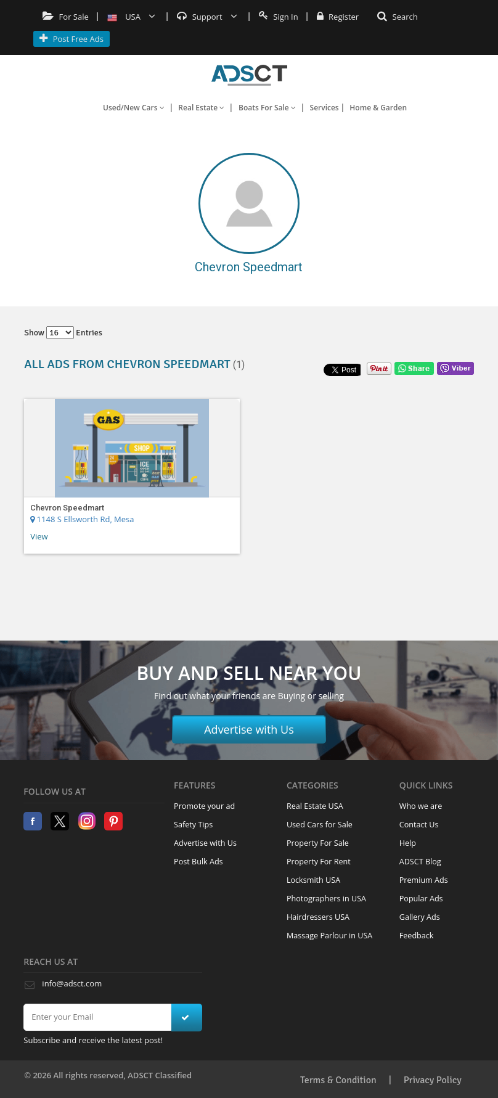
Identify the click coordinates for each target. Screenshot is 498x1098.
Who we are (421, 806)
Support (207, 16)
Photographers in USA (326, 898)
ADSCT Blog (420, 861)
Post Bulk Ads (198, 861)
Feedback (416, 935)
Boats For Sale (267, 107)
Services (324, 107)
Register (338, 16)
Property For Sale (318, 843)
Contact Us (419, 824)
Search (397, 16)
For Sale (66, 16)
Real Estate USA (315, 806)
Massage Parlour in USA (329, 935)
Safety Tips (193, 824)
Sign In (278, 16)
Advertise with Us (249, 729)
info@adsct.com (72, 983)
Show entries (63, 332)
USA (131, 16)
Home (249, 75)
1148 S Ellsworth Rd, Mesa (82, 519)
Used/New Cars (134, 107)
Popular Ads (421, 898)
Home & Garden (378, 107)
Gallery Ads (419, 917)
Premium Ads (423, 880)
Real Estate (201, 107)
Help (407, 843)
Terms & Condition (338, 1080)
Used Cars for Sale (320, 824)
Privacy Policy (433, 1080)
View (38, 536)
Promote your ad (204, 806)
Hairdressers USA (318, 917)
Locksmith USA (313, 880)
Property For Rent (319, 861)
